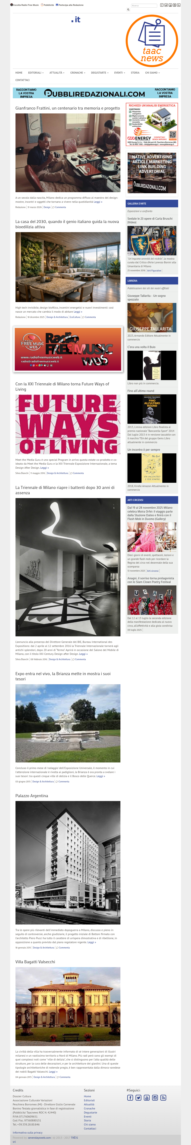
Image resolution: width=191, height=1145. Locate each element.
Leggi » (98, 201)
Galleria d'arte (136, 203)
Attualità (56, 72)
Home (19, 72)
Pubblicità (47, 4)
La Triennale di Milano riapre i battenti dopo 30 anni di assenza (65, 490)
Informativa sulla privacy (27, 1132)
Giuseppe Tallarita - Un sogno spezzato (146, 297)
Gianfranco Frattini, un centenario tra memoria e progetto (67, 108)
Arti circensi (135, 500)
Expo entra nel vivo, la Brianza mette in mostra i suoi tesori (63, 676)
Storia (135, 72)
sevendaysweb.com (39, 1137)
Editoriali (36, 72)
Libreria (132, 280)
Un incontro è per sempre (143, 449)
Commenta (60, 207)
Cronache (77, 72)
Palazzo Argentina (31, 795)
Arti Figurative (154, 270)
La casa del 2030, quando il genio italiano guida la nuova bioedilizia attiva (67, 224)
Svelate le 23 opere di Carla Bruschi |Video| (150, 220)
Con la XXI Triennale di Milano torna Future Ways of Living (62, 386)
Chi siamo (152, 72)
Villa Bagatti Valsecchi (35, 961)
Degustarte (100, 72)
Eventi (119, 72)
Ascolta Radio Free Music (24, 4)
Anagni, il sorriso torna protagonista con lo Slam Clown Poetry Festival (150, 580)
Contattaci (22, 80)
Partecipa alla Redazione (69, 4)
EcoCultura (75, 316)
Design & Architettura (57, 316)
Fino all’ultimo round (140, 391)
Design (47, 207)
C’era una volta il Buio (141, 347)
